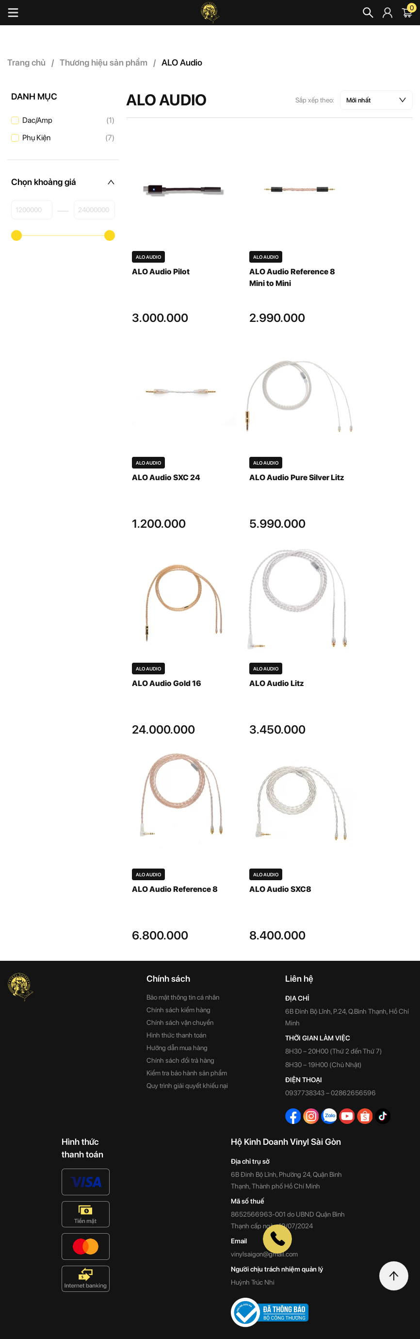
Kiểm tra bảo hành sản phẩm (186, 1073)
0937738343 (304, 1093)
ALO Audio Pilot (161, 271)
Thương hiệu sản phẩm (104, 62)
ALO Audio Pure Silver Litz (296, 477)
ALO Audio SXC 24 (166, 477)
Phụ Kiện (68, 138)
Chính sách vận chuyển (179, 1022)
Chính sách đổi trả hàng (180, 1060)
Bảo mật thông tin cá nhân (182, 997)
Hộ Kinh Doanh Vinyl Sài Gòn (286, 1142)
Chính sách (168, 978)
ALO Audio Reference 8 (175, 889)
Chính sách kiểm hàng (178, 1010)
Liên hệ (299, 978)
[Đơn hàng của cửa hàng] (376, 100)
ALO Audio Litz (276, 683)
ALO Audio (148, 257)
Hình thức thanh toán (176, 1035)
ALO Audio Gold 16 (166, 683)
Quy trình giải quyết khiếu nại (187, 1085)
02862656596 (353, 1093)
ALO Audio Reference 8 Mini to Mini (292, 277)
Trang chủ (26, 62)
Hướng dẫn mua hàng (177, 1048)
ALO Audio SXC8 (280, 889)
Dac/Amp (68, 120)
